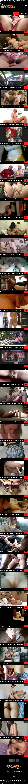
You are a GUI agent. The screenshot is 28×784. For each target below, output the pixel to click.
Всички (16, 13)
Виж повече (21, 10)
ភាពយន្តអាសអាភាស (16, 783)
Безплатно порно (4, 1)
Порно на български (14, 1)
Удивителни (23, 13)
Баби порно (8, 780)
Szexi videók (3, 780)
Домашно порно (4, 3)
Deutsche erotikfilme (16, 780)
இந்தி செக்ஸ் (19, 781)
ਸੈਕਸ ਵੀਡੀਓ (22, 783)
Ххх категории (14, 774)
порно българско (16, 0)
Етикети (14, 776)
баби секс (23, 0)
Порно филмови (7, 783)
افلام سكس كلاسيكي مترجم (6, 781)
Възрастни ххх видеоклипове (14, 771)
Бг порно (22, 1)
